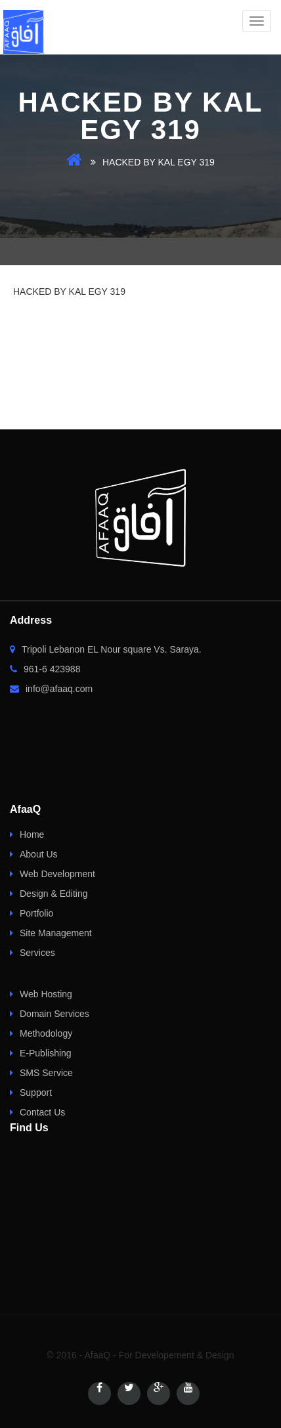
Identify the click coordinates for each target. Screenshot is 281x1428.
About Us (39, 854)
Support (36, 1092)
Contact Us (42, 1112)
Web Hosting (46, 994)
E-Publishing (46, 1053)
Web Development (57, 874)
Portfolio (36, 913)
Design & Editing (54, 893)
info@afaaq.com (51, 688)
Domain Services (54, 1013)
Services (37, 952)
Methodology (46, 1033)
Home (32, 834)
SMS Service (46, 1073)
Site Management (56, 933)
